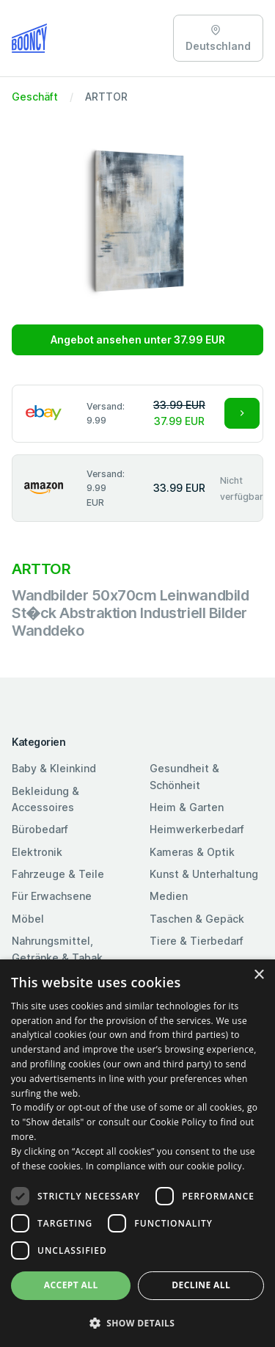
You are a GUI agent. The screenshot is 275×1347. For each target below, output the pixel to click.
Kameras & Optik (192, 852)
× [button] (258, 975)
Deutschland (218, 38)
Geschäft (35, 96)
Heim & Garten (187, 807)
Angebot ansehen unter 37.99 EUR (138, 339)
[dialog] (137, 1153)
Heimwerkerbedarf (197, 829)
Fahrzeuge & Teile (58, 874)
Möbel (28, 918)
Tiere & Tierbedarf (196, 940)
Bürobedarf (40, 829)
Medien (169, 896)
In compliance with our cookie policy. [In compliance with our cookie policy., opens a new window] (165, 1166)
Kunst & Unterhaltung (204, 874)
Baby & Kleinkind (54, 768)
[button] (137, 1322)
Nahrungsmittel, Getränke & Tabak (57, 948)
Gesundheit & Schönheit (184, 776)
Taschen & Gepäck (197, 918)
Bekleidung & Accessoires (45, 799)
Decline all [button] (201, 1285)
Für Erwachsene (52, 896)
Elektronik (37, 852)
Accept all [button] (71, 1285)
